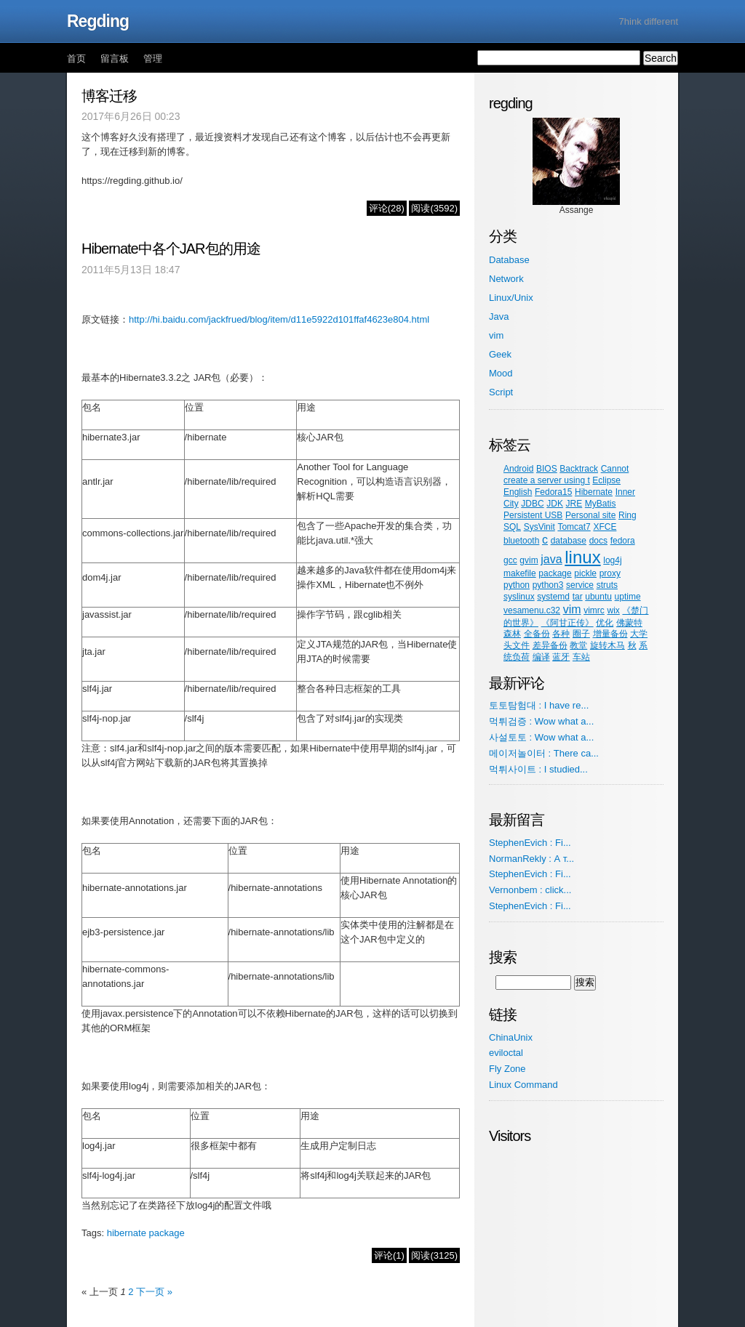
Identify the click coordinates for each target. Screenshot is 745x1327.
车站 (581, 657)
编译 (541, 657)
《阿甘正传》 (567, 623)
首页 (76, 58)
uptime (628, 597)
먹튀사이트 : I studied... (538, 769)
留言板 (114, 58)
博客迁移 (109, 96)
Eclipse (606, 480)
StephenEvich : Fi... (530, 842)
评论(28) (387, 208)
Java (499, 316)
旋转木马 (607, 645)
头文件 (516, 645)
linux (582, 557)
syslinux (519, 597)
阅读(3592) (434, 208)
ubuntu (598, 597)
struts (607, 585)
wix (613, 610)
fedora (622, 541)
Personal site (590, 515)
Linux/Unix (511, 297)
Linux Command (523, 1084)
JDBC (532, 504)
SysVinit (539, 527)
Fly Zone (507, 1068)
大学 (639, 634)
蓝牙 (561, 657)
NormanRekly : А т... (531, 858)
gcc (510, 560)
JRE (574, 504)
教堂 (578, 645)
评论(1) (389, 1255)
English (517, 492)
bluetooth (521, 541)
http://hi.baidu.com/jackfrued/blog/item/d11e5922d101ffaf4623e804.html (279, 319)
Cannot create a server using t (566, 474)
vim (496, 335)
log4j (612, 560)
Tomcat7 (573, 527)
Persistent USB (532, 515)
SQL (512, 527)
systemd (553, 597)
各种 (561, 634)
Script (501, 392)
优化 (604, 623)
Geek (500, 354)
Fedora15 (553, 492)
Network (506, 278)
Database (509, 259)
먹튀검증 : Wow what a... (541, 721)
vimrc (594, 610)
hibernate (126, 1232)
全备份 (537, 634)
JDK (554, 504)
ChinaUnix (511, 1037)
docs (598, 541)
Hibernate (594, 492)
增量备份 (610, 634)
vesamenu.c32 (531, 610)
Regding (98, 21)
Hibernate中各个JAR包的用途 (170, 249)
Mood (501, 373)
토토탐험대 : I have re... (539, 705)
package (167, 1232)
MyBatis (600, 504)
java (551, 559)
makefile (519, 573)
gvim (528, 560)
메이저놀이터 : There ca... (544, 753)
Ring (627, 515)
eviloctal (506, 1052)
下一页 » (154, 1291)
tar (578, 597)
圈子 (581, 634)
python (516, 585)
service (580, 585)
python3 (548, 585)
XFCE (604, 527)
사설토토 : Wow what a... (541, 737)
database (568, 541)
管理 (152, 58)
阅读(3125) (434, 1255)
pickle (585, 573)
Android (518, 469)
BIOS (546, 469)
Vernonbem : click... (530, 889)
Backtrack (578, 469)
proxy (610, 573)
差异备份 (550, 645)
